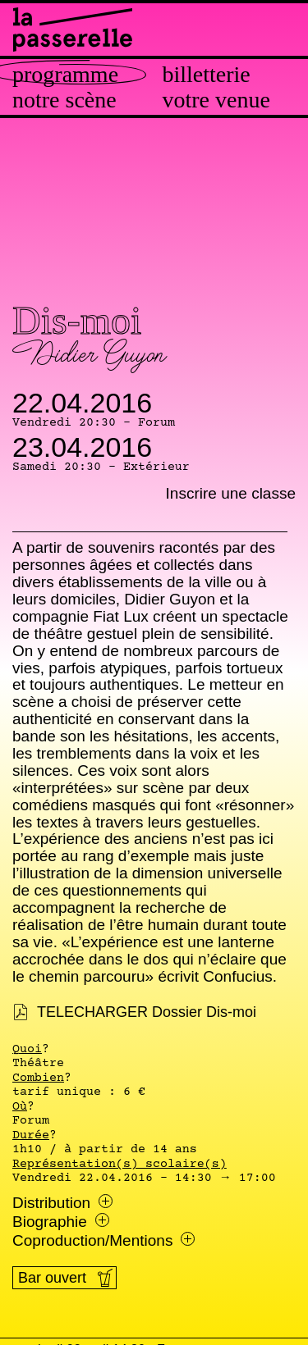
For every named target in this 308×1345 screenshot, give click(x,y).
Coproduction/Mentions (103, 1241)
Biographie (60, 1222)
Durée (30, 1135)
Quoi (27, 1049)
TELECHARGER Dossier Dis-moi (146, 1012)
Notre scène (64, 100)
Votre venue (216, 100)
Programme (65, 74)
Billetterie (207, 74)
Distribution (62, 1203)
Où (19, 1107)
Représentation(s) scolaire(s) (119, 1164)
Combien (38, 1078)
